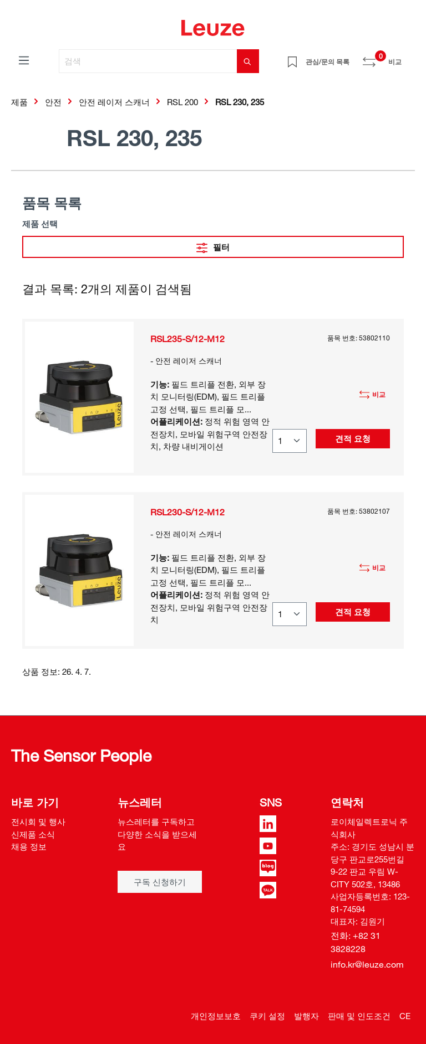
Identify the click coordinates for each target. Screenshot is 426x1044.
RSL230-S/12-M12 (187, 512)
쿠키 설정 (267, 1016)
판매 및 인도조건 (359, 1016)
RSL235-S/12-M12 (187, 338)
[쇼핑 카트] (408, 57)
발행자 (306, 1016)
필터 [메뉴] (213, 245)
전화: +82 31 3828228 (356, 942)
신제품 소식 (33, 834)
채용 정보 (29, 846)
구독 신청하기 (160, 882)
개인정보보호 (216, 1016)
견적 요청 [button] (353, 438)
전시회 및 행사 (38, 821)
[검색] (148, 61)
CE (404, 1016)
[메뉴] (24, 59)
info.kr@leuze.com (367, 964)
